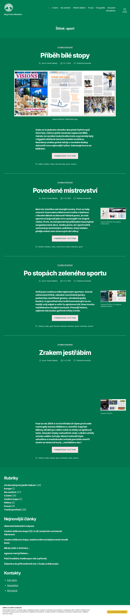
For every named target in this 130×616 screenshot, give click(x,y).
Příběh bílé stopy (65, 55)
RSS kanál (12, 590)
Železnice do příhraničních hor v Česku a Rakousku (31, 563)
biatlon (41, 247)
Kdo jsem (111, 8)
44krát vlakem (79, 8)
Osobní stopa (11, 499)
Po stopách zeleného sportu (65, 273)
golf (51, 326)
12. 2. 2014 (67, 63)
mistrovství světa (63, 247)
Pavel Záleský (52, 63)
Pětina (7, 502)
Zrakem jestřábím (65, 352)
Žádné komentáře (84, 63)
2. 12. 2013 (67, 198)
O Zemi (55, 8)
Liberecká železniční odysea (19, 526)
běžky (40, 164)
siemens (74, 247)
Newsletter (110, 11)
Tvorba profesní (65, 47)
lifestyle (63, 326)
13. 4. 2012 (67, 281)
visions (73, 164)
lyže (63, 164)
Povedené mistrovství (65, 190)
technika (83, 326)
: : (48, 8)
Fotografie (100, 8)
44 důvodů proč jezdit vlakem (20, 485)
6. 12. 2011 (67, 360)
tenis (70, 458)
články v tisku (49, 164)
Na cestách (65, 8)
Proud (90, 8)
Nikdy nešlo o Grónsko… (16, 548)
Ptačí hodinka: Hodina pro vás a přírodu (25, 558)
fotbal (52, 458)
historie (58, 164)
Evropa (8, 488)
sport (68, 164)
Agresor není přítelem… (16, 553)
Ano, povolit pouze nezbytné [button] (117, 612)
